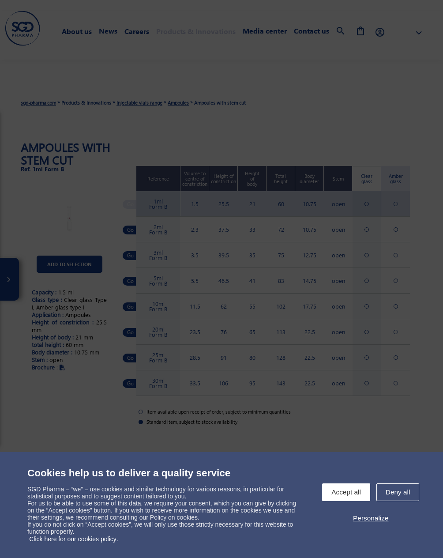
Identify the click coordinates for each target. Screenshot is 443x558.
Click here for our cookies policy (72, 539)
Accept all (346, 492)
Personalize (370, 518)
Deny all (398, 492)
